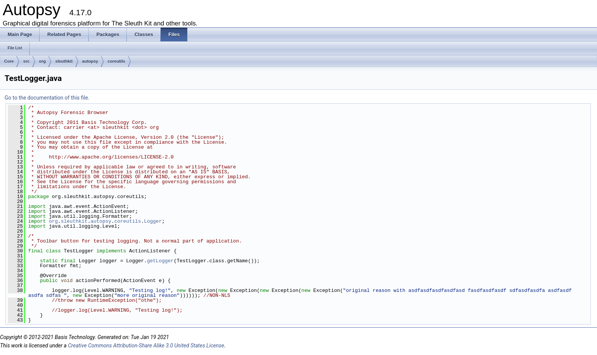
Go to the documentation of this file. (47, 98)
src (26, 61)
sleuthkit (63, 61)
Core (9, 61)
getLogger (160, 260)
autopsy (90, 61)
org (42, 61)
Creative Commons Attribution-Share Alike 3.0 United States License (146, 345)
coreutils (116, 61)
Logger (153, 221)
